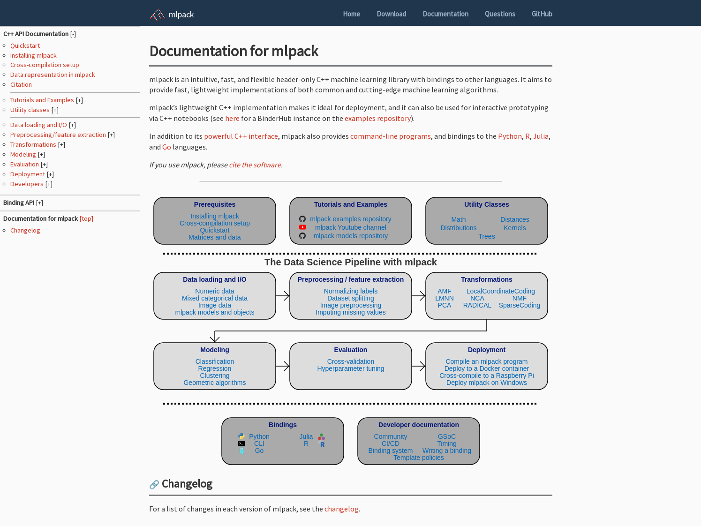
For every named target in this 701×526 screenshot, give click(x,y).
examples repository (378, 118)
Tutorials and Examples (42, 100)
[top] (86, 218)
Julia (541, 136)
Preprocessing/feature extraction (58, 134)
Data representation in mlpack (52, 74)
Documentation (445, 13)
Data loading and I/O (39, 124)
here (232, 118)
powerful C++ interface (241, 136)
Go (166, 146)
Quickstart (25, 45)
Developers (27, 184)
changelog (341, 508)
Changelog (25, 230)
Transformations (34, 144)
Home (351, 13)
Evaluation (25, 164)
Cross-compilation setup (44, 64)
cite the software (255, 164)
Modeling (24, 154)
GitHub (542, 13)
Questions (500, 13)
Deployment (28, 174)
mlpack (181, 14)
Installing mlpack (33, 55)
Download (391, 13)
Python (510, 136)
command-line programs (390, 136)
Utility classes (30, 109)
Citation (21, 84)
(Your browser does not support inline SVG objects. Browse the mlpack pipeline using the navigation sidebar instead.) (350, 329)
